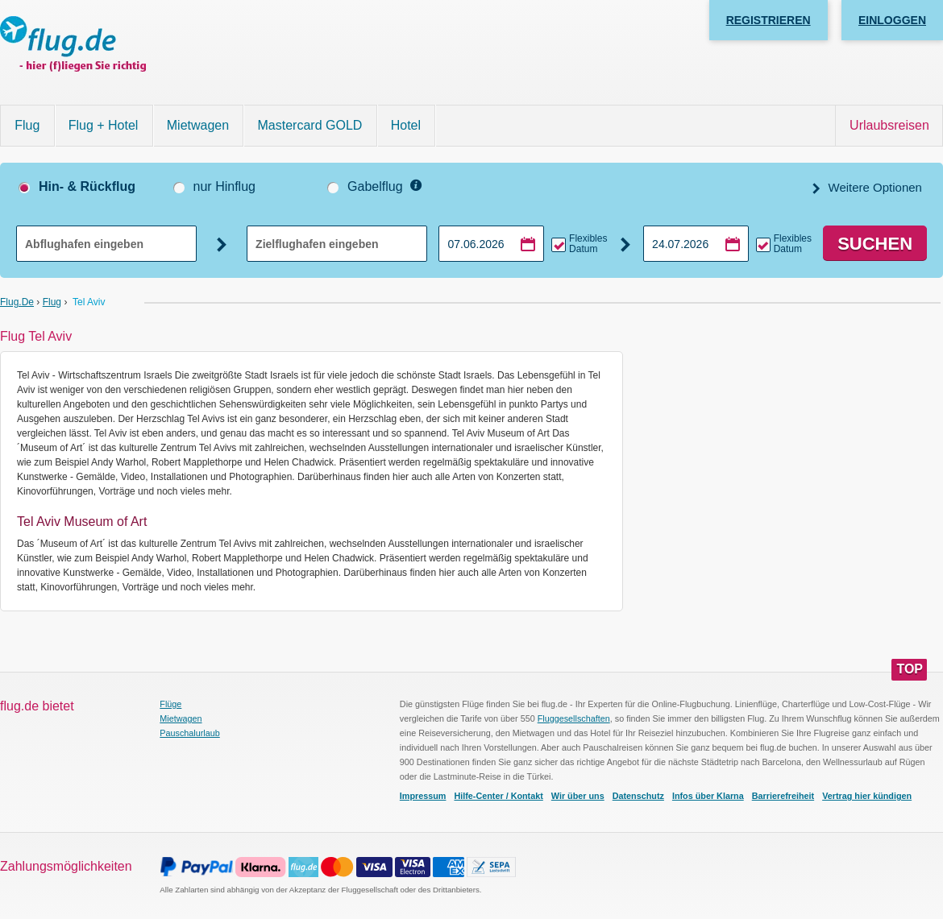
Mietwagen (198, 125)
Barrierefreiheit (783, 796)
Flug (27, 125)
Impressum (423, 796)
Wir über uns (577, 796)
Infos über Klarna (708, 796)
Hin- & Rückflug (87, 186)
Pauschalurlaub (189, 733)
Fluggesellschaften (574, 718)
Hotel (406, 125)
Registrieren (768, 20)
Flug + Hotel (104, 125)
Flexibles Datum (588, 244)
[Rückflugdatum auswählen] (696, 244)
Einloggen (892, 20)
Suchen (874, 244)
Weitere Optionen (873, 187)
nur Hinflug (224, 186)
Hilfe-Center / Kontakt (498, 796)
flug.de (17, 302)
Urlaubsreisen (889, 125)
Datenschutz (638, 796)
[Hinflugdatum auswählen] (491, 244)
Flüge (170, 704)
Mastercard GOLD (310, 125)
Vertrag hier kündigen (867, 796)
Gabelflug (375, 186)
